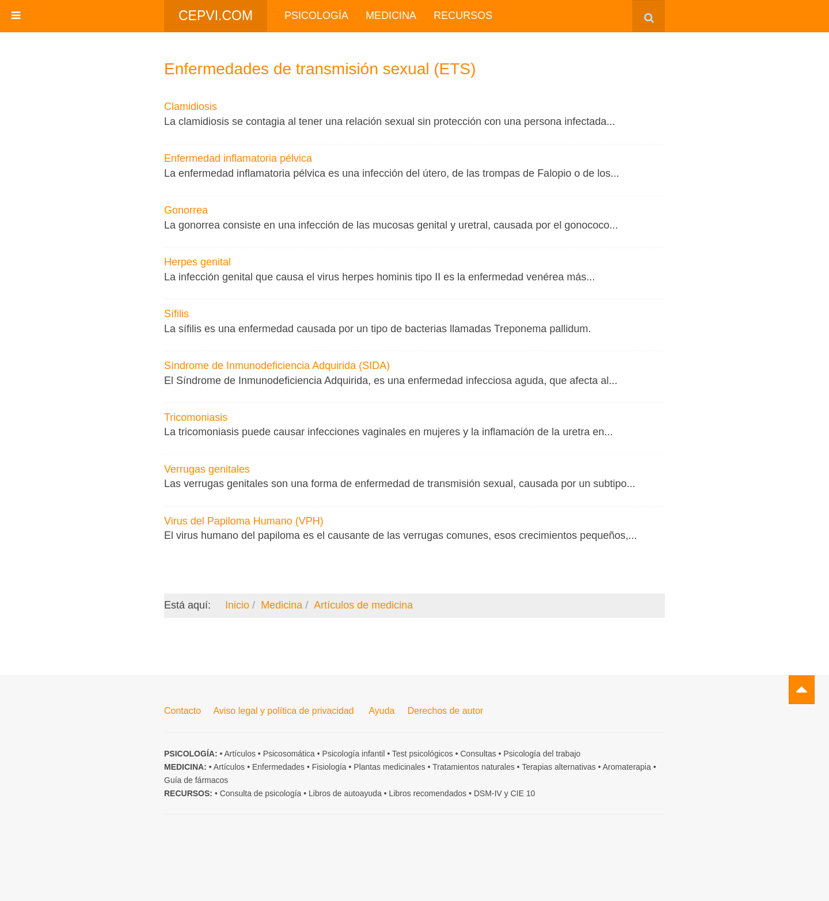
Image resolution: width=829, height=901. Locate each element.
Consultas (478, 753)
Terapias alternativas (558, 766)
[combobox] (648, 16)
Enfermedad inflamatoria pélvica (238, 158)
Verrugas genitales (207, 469)
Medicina (391, 15)
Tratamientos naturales (473, 766)
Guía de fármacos (196, 780)
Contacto (182, 711)
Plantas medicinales (389, 766)
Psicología (316, 15)
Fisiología (329, 766)
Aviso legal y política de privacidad (283, 711)
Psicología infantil (353, 753)
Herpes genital (197, 262)
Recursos (462, 15)
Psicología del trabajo (541, 753)
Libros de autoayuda (345, 793)
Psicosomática (289, 753)
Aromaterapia (627, 766)
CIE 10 (523, 793)
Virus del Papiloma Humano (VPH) (244, 521)
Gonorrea (186, 210)
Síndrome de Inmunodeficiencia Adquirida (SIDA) (277, 365)
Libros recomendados (428, 793)
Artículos (239, 753)
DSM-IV (488, 793)
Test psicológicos (422, 753)
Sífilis (176, 314)
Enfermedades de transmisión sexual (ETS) (320, 69)
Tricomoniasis (195, 417)
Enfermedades (278, 766)
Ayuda (381, 711)
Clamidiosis (190, 106)
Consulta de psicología (261, 793)
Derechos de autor (446, 711)
